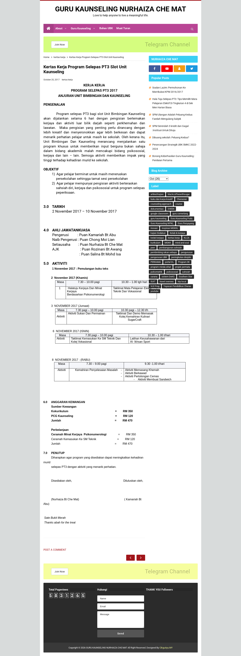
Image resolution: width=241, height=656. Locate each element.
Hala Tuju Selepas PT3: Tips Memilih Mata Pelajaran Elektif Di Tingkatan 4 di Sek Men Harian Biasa (174, 103)
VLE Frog (155, 286)
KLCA (186, 237)
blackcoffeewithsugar (179, 194)
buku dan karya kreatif (162, 199)
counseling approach (161, 204)
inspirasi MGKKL (170, 228)
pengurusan (187, 252)
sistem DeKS (168, 276)
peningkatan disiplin (181, 257)
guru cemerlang (180, 213)
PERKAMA (156, 262)
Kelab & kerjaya (177, 233)
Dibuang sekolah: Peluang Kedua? (170, 137)
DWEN (171, 208)
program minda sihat (161, 267)
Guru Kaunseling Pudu (181, 218)
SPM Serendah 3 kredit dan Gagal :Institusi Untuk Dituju (170, 128)
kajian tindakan (158, 233)
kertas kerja (67, 79)
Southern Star (185, 276)
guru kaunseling (158, 218)
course (178, 204)
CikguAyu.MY (166, 647)
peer (153, 247)
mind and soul (182, 242)
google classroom (159, 213)
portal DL (169, 262)
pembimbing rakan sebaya (164, 252)
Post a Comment (54, 549)
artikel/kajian (157, 194)
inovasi (154, 228)
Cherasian (182, 199)
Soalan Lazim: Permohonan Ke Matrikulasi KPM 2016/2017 (169, 89)
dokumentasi (157, 208)
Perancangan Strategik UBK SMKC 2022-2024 (174, 146)
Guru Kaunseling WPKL (162, 223)
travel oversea (167, 281)
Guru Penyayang (186, 223)
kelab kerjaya (157, 237)
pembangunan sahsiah (170, 247)
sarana (154, 276)
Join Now (60, 44)
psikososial (172, 272)
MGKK (168, 242)
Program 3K (184, 262)
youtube (154, 291)
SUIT (153, 281)
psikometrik (156, 272)
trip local (182, 281)
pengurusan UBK (159, 257)
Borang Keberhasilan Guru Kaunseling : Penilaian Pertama (173, 158)
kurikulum (155, 242)
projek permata (182, 267)
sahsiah (186, 272)
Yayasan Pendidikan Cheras (177, 286)
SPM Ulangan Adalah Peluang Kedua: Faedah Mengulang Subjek (172, 116)
